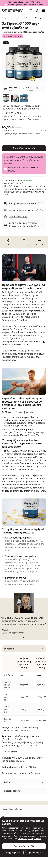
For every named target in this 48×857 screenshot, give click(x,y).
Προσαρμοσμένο (35, 852)
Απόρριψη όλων (13, 852)
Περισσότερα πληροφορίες (29, 838)
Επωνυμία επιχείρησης (12, 809)
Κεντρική (5, 18)
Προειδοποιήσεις (12, 790)
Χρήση (7, 782)
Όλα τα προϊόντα (17, 18)
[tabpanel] (24, 711)
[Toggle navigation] (43, 10)
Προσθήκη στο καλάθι (24, 148)
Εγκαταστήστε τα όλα (24, 846)
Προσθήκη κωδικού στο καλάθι (25, 4)
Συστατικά (9, 648)
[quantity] (24, 141)
